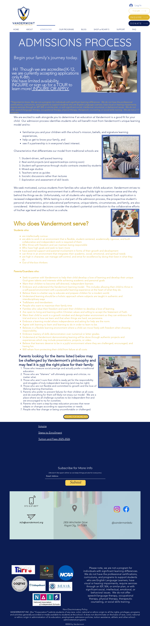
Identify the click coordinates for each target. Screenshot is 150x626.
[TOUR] (139, 11)
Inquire (42, 426)
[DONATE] (139, 23)
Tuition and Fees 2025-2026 (54, 439)
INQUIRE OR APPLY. (50, 88)
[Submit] (75, 483)
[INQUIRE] (139, 17)
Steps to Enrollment (50, 432)
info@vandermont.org (31, 522)
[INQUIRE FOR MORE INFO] (76, 416)
